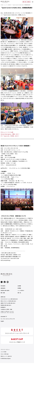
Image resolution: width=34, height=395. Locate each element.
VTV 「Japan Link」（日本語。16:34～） (10, 136)
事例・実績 (3, 292)
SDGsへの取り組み (5, 354)
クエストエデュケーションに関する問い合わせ (9, 299)
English (2, 321)
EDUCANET (4, 316)
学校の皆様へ (3, 285)
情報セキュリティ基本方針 (6, 356)
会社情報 (19, 285)
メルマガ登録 (3, 351)
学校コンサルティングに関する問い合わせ (8, 301)
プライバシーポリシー (5, 349)
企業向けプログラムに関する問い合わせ (8, 303)
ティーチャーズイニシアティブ (8, 319)
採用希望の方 (3, 307)
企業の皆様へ (3, 288)
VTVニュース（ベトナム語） (7, 132)
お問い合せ (3, 296)
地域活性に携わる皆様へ (5, 290)
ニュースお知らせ (21, 290)
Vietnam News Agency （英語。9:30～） (10, 134)
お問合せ (28, 1)
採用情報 (19, 288)
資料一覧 (24, 1)
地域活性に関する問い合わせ (6, 305)
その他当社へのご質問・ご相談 (6, 309)
